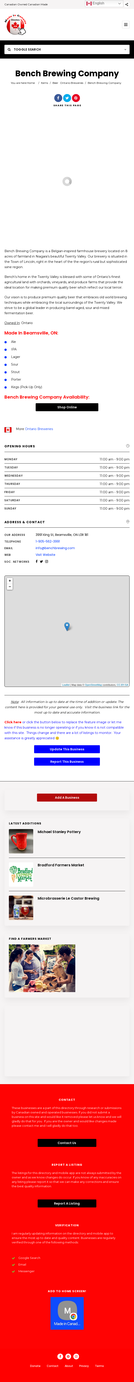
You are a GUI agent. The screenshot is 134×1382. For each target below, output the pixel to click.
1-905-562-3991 (48, 541)
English (95, 3)
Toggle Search (24, 49)
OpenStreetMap (93, 685)
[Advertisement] (67, 1041)
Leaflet (66, 685)
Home (31, 83)
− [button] (10, 587)
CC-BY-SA (122, 685)
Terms (99, 1366)
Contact (52, 1366)
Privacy (84, 1366)
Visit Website (45, 554)
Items (44, 83)
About (69, 1366)
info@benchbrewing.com (55, 548)
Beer (55, 83)
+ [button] (10, 581)
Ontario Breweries (71, 83)
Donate (35, 1366)
